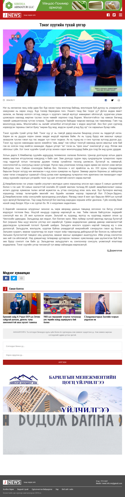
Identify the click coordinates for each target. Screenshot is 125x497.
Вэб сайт (65, 489)
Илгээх (62, 362)
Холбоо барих (8, 489)
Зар (57, 489)
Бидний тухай (22, 489)
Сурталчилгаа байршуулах (42, 489)
